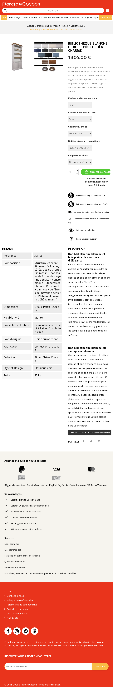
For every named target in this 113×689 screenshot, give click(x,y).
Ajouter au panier (100, 171)
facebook (84, 642)
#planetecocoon (94, 645)
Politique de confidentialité (20, 600)
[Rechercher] (5, 10)
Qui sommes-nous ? (17, 613)
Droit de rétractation (17, 609)
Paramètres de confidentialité (22, 604)
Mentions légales (15, 595)
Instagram (98, 642)
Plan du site (12, 617)
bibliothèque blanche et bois (86, 256)
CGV (9, 591)
